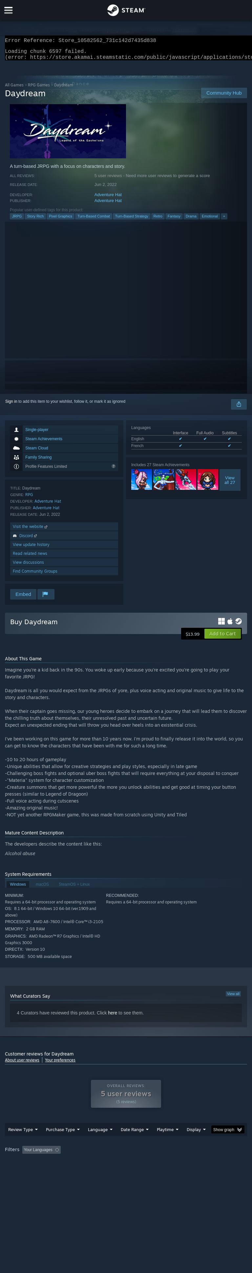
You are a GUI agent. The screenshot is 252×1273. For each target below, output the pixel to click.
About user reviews (22, 1063)
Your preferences (60, 1063)
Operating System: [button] (23, 1172)
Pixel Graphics (60, 220)
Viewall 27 (229, 484)
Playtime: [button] (155, 1163)
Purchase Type (60, 1142)
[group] (126, 1167)
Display (194, 1142)
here (112, 1016)
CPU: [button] (56, 1172)
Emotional (210, 220)
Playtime (165, 1142)
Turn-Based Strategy (131, 220)
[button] (222, 637)
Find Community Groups (35, 575)
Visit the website (31, 530)
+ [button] (224, 220)
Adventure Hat (108, 198)
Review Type (20, 1142)
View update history (31, 548)
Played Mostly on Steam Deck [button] (202, 1163)
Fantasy (174, 220)
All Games (14, 88)
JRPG (17, 220)
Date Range (132, 1142)
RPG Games (39, 88)
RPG (29, 498)
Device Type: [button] (107, 1172)
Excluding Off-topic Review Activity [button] (104, 1163)
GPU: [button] (78, 1172)
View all (233, 998)
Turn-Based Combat (93, 220)
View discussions (28, 566)
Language (98, 1142)
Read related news (30, 557)
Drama (191, 220)
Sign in (11, 405)
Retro (158, 220)
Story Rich (35, 220)
